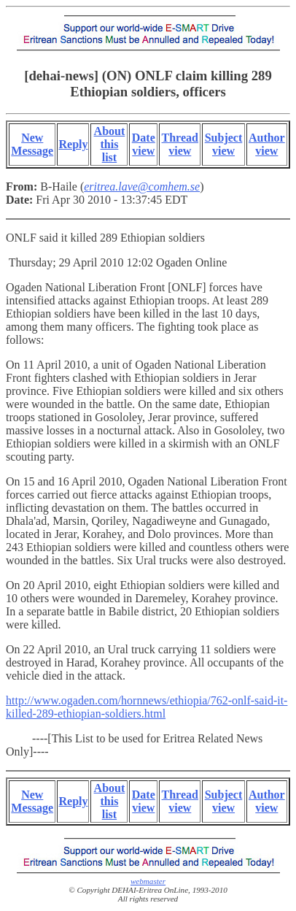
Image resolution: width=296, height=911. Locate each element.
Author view (267, 144)
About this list (109, 144)
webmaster (148, 881)
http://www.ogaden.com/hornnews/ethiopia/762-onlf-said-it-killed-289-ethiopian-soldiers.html (146, 707)
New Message (32, 144)
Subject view (224, 144)
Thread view (180, 144)
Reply (72, 144)
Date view (143, 144)
